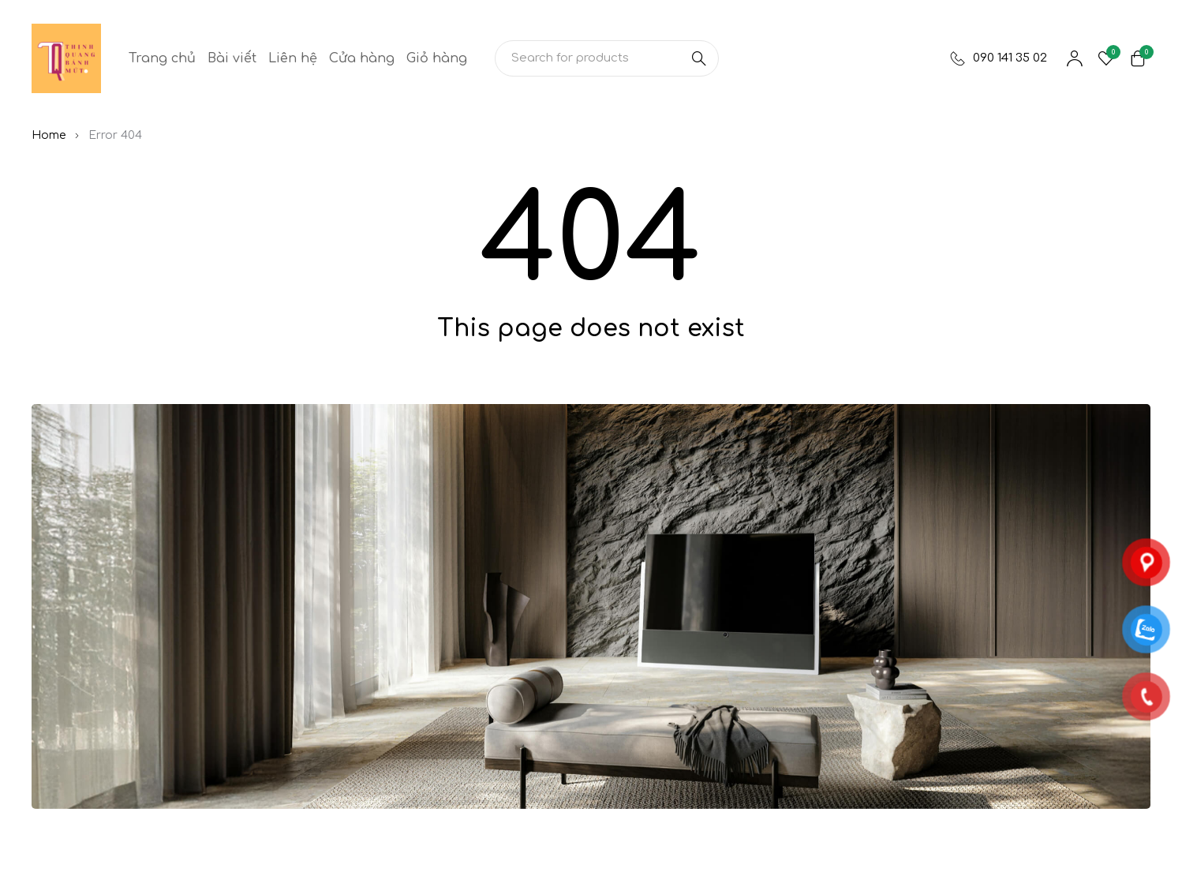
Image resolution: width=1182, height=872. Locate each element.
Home (48, 135)
